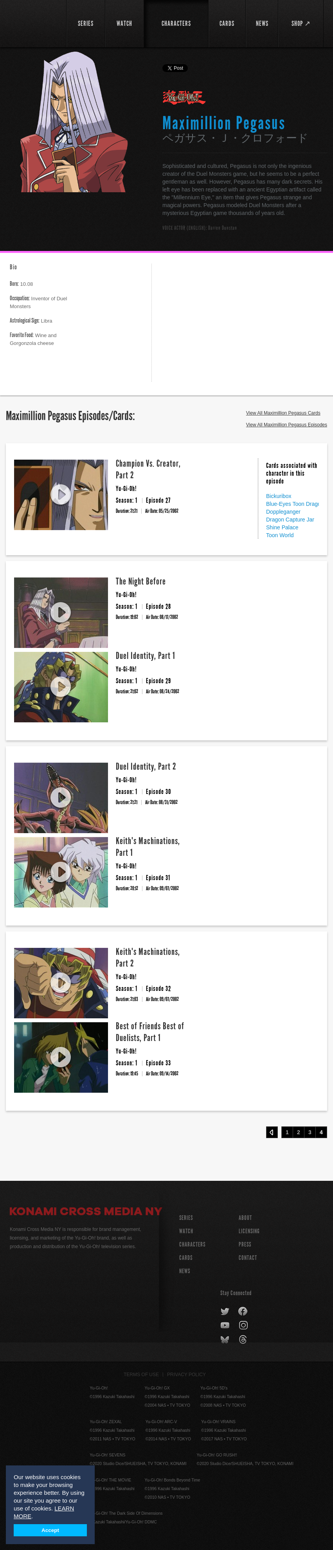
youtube (225, 1325)
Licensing (249, 1231)
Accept (50, 1530)
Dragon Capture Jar (290, 519)
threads (244, 1339)
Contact (248, 1257)
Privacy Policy (186, 1374)
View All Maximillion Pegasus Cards (283, 413)
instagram (244, 1325)
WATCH (186, 1231)
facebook (243, 1311)
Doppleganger (283, 512)
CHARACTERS (192, 1244)
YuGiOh (33, 23)
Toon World (280, 535)
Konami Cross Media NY (86, 1212)
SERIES (186, 1218)
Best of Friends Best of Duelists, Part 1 (150, 1031)
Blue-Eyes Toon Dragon (295, 504)
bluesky (225, 1339)
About (245, 1218)
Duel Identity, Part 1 (145, 655)
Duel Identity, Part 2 (146, 766)
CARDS (186, 1257)
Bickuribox (279, 496)
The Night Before (141, 581)
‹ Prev (272, 1132)
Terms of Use (141, 1374)
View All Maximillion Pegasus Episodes (286, 425)
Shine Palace (282, 527)
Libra (31, 321)
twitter (225, 1311)
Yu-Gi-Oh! (184, 98)
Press (245, 1244)
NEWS (184, 1271)
